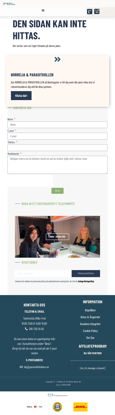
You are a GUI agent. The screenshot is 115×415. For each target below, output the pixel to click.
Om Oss (90, 337)
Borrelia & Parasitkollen (32, 74)
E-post (10, 130)
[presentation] (30, 181)
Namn (10, 119)
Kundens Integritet (90, 324)
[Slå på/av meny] (43, 10)
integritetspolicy (86, 281)
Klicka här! (21, 95)
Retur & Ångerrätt (90, 317)
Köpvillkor (90, 310)
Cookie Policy (90, 331)
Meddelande (13, 153)
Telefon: (11, 142)
